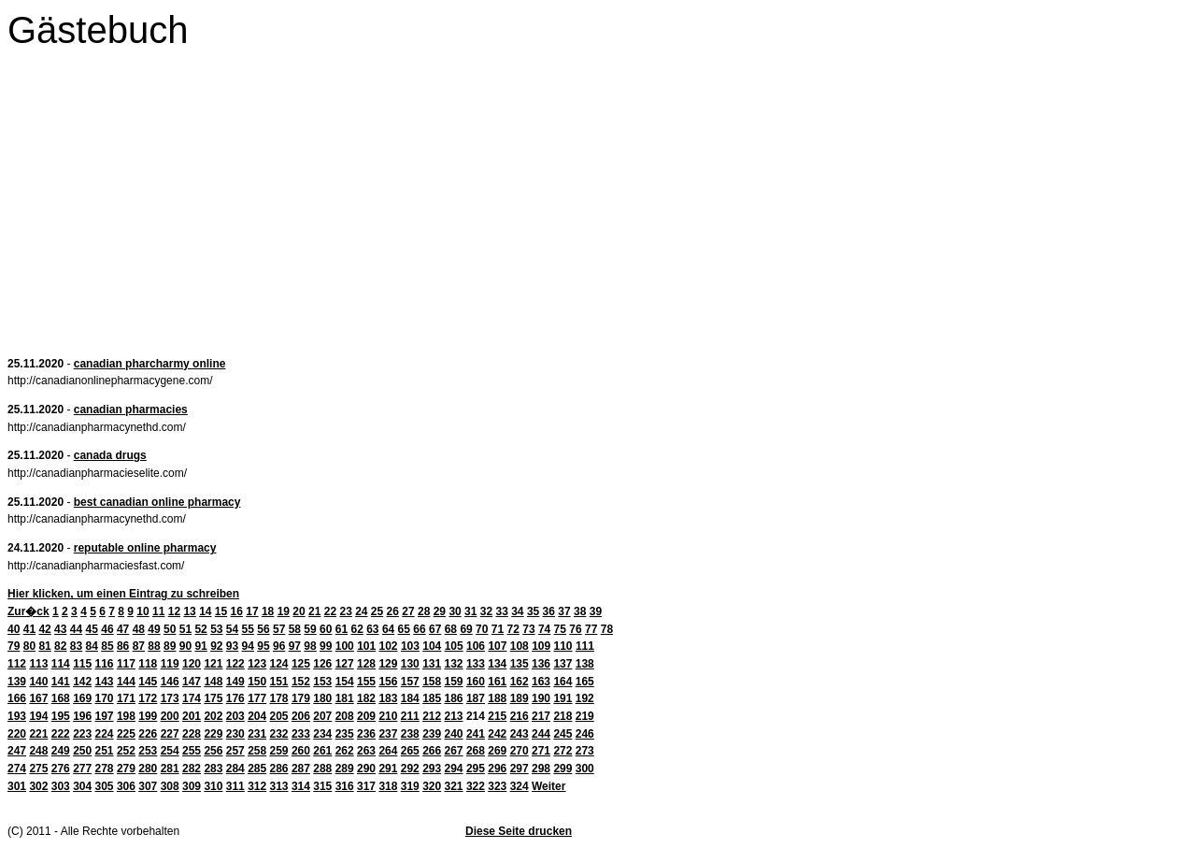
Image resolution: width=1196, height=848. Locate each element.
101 (366, 646)
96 (279, 646)
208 (344, 716)
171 (126, 698)
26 (393, 611)
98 (310, 646)
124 (279, 663)
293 (431, 768)
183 (387, 698)
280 (147, 768)
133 (475, 663)
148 (213, 681)
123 (257, 663)
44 (76, 629)
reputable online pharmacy (145, 547)
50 (170, 629)
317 (366, 786)
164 (562, 681)
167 (38, 698)
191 (562, 698)
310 (213, 786)
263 (366, 750)
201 (191, 716)
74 (544, 629)
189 (519, 698)
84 (92, 646)
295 (475, 768)
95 (263, 646)
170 (104, 698)
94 (248, 646)
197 (104, 716)
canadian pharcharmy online (150, 363)
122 (235, 663)
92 (216, 646)
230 (235, 733)
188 (497, 698)
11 (158, 611)
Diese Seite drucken (518, 831)
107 (497, 646)
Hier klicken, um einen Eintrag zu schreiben (123, 593)
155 (366, 681)
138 (585, 663)
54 (232, 629)
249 (60, 750)
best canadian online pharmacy (157, 502)
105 (454, 646)
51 (185, 629)
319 (410, 786)
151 (279, 681)
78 (607, 629)
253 (147, 750)
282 (191, 768)
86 (123, 646)
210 (387, 716)
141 (60, 681)
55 (248, 629)
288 (322, 768)
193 (16, 716)
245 (562, 733)
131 (431, 663)
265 (410, 750)
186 (454, 698)
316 (344, 786)
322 (475, 786)
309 (191, 786)
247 (16, 750)
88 (154, 646)
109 (541, 646)
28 (424, 611)
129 (387, 663)
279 (126, 768)
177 (257, 698)
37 (564, 611)
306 (126, 786)
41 (29, 629)
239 (431, 733)
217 (541, 716)
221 (38, 733)
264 (387, 750)
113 (38, 663)
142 (82, 681)
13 (189, 611)
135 (519, 663)
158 (431, 681)
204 (257, 716)
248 (38, 750)
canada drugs (110, 455)
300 (585, 768)
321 (454, 786)
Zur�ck (28, 611)
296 (497, 768)
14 (205, 611)
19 (284, 611)
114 (60, 663)
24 (361, 611)
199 (147, 716)
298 (541, 768)
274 (16, 768)
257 (235, 750)
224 (104, 733)
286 (279, 768)
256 (213, 750)
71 (497, 629)
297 (519, 768)
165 (585, 681)
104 (431, 646)
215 (497, 716)
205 (279, 716)
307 (147, 786)
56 (263, 629)
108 (519, 646)
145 (147, 681)
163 (541, 681)
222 (60, 733)
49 (154, 629)
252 (126, 750)
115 (82, 663)
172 (147, 698)
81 (44, 646)
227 (170, 733)
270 (519, 750)
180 (322, 698)
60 (326, 629)
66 (419, 629)
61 (341, 629)
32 (486, 611)
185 (431, 698)
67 (435, 629)
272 (562, 750)
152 (301, 681)
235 (344, 733)
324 (519, 786)
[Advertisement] (311, 207)
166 (16, 698)
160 (475, 681)
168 (60, 698)
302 (38, 786)
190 (541, 698)
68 (451, 629)
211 (410, 716)
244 (541, 733)
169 (82, 698)
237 (387, 733)
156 (387, 681)
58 (295, 629)
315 (322, 786)
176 (235, 698)
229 (213, 733)
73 (528, 629)
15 (221, 611)
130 (410, 663)
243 (519, 733)
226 (147, 733)
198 (126, 716)
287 (301, 768)
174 (191, 698)
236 (366, 733)
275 (38, 768)
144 (126, 681)
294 (454, 768)
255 (191, 750)
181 (344, 698)
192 (585, 698)
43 (60, 629)
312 (257, 786)
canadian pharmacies (131, 409)
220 (16, 733)
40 (13, 629)
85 (107, 646)
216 (519, 716)
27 (408, 611)
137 (562, 663)
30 (454, 611)
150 (257, 681)
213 (454, 716)
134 (497, 663)
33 (501, 611)
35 (533, 611)
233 (301, 733)
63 (372, 629)
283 (213, 768)
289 (344, 768)
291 (387, 768)
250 (82, 750)
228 (191, 733)
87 (139, 646)
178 (279, 698)
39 (596, 611)
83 (76, 646)
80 (29, 646)
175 (213, 698)
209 (366, 716)
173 (170, 698)
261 (322, 750)
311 (235, 786)
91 (200, 646)
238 (410, 733)
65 (404, 629)
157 (410, 681)
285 (257, 768)
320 (431, 786)
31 (470, 611)
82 (60, 646)
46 (107, 629)
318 (387, 786)
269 (497, 750)
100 (344, 646)
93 (232, 646)
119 (170, 663)
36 (549, 611)
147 (191, 681)
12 (174, 611)
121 (213, 663)
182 (366, 698)
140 (38, 681)
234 (322, 733)
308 (170, 786)
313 (279, 786)
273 (585, 750)
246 (585, 733)
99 (326, 646)
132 (454, 663)
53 (216, 629)
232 (279, 733)
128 (366, 663)
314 (301, 786)
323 (497, 786)
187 (475, 698)
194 (38, 716)
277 (82, 768)
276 (60, 768)
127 (344, 663)
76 (575, 629)
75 (560, 629)
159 (454, 681)
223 (82, 733)
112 (16, 663)
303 (60, 786)
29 (440, 611)
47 (123, 629)
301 (16, 786)
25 (377, 611)
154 (344, 681)
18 (268, 611)
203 (235, 716)
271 (541, 750)
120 (191, 663)
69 (466, 629)
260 (301, 750)
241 (475, 733)
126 (322, 663)
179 (301, 698)
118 (147, 663)
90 (185, 646)
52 (200, 629)
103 (410, 646)
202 (213, 716)
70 (482, 629)
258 (257, 750)
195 (60, 716)
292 (410, 768)
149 (235, 681)
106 (475, 646)
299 (562, 768)
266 (431, 750)
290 (366, 768)
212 (431, 716)
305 (104, 786)
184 (410, 698)
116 (104, 663)
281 (170, 768)
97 (295, 646)
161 (497, 681)
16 (237, 611)
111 (585, 646)
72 (513, 629)
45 (92, 629)
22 (330, 611)
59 (310, 629)
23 (345, 611)
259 (279, 750)
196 (82, 716)
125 (301, 663)
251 (104, 750)
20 (298, 611)
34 (517, 611)
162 (519, 681)
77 (591, 629)
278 (104, 768)
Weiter (548, 786)
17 (252, 611)
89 (170, 646)
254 (170, 750)
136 (541, 663)
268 (475, 750)
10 (142, 611)
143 (104, 681)
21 (314, 611)
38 (580, 611)
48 (139, 629)
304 (82, 786)
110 (563, 646)
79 (13, 646)
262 (344, 750)
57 (279, 629)
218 (562, 716)
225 (126, 733)
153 (322, 681)
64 (388, 629)
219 (585, 716)
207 (322, 716)
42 (44, 629)
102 (388, 646)
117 (126, 663)
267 (454, 750)
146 (170, 681)
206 (301, 716)
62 (356, 629)
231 (257, 733)
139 (16, 681)
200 (170, 716)
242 (497, 733)
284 (235, 768)
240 (454, 733)
